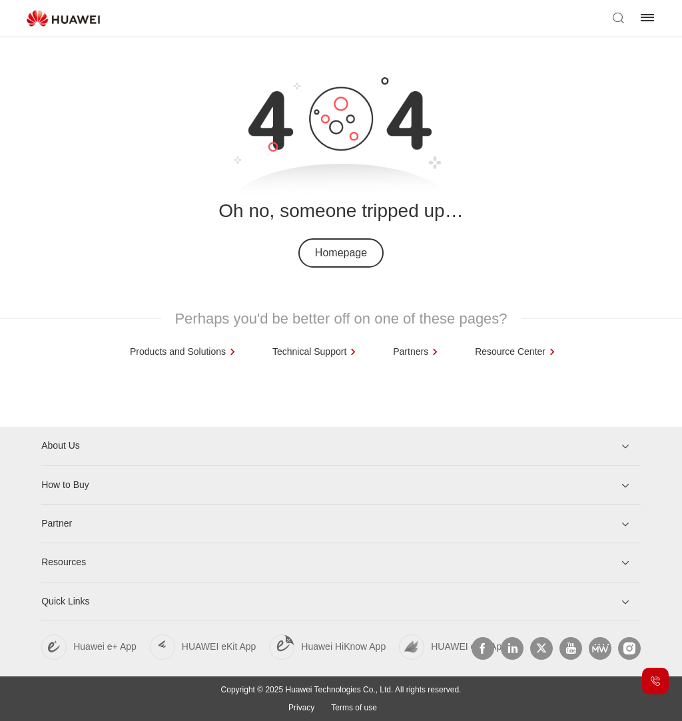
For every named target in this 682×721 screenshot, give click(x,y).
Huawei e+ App (105, 646)
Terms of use (354, 707)
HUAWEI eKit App (219, 646)
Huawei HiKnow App (343, 646)
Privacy (301, 707)
